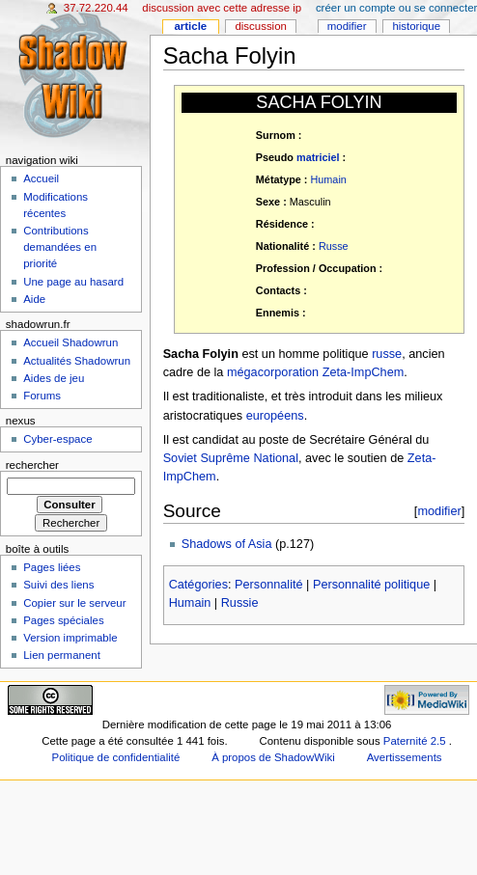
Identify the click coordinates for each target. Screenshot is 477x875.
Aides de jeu (53, 378)
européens (275, 416)
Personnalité (269, 584)
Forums (42, 395)
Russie (240, 603)
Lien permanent (61, 655)
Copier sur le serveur (74, 603)
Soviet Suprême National (230, 458)
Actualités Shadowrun (76, 361)
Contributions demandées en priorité (60, 247)
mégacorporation (273, 372)
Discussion (260, 26)
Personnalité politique (371, 584)
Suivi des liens (58, 584)
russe (387, 354)
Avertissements (404, 757)
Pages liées (51, 567)
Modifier (347, 26)
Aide (34, 299)
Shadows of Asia (227, 544)
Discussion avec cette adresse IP (221, 8)
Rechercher (32, 465)
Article (190, 26)
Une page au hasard (73, 281)
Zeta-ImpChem (364, 372)
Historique (416, 26)
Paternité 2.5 (416, 741)
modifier (439, 511)
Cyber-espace (57, 439)
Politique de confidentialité (116, 757)
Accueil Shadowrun (70, 342)
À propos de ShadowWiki (273, 757)
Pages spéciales (63, 620)
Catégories (198, 584)
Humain (328, 179)
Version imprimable (70, 637)
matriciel (318, 157)
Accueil (41, 178)
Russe (334, 246)
